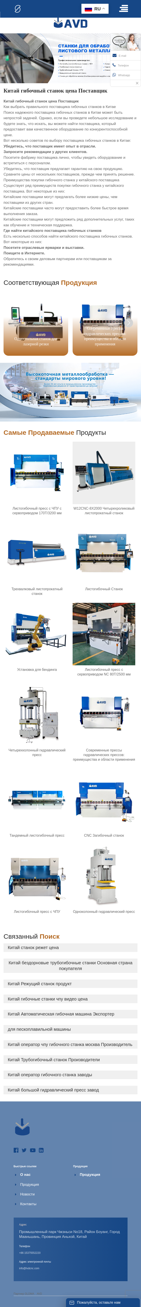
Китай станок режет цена (33, 947)
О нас (25, 1175)
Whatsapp (121, 75)
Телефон (121, 65)
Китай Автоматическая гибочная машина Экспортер (61, 1014)
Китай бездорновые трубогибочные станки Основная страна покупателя (70, 965)
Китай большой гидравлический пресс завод (53, 1090)
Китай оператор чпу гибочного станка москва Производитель (70, 1044)
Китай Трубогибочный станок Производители (54, 1059)
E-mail (119, 55)
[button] (128, 322)
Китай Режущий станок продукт (40, 983)
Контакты (28, 1204)
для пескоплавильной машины (39, 1029)
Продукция (29, 1184)
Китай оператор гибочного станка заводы (50, 1074)
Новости (27, 1194)
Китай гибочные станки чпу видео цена (48, 999)
